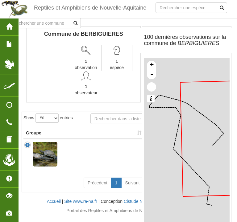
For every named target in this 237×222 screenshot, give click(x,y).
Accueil (54, 201)
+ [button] (152, 65)
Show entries (48, 118)
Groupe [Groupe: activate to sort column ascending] (33, 132)
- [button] (152, 74)
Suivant (132, 182)
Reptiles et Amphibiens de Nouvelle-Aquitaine (90, 8)
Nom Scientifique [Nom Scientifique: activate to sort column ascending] (80, 132)
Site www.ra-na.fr (80, 201)
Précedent (97, 182)
